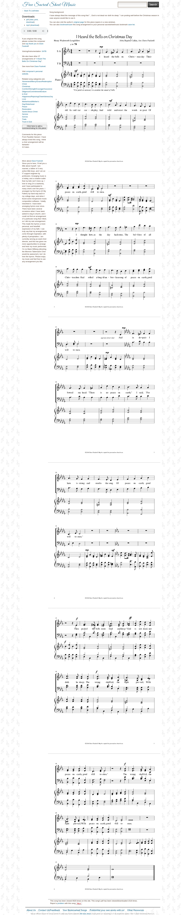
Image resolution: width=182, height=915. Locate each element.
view (31, 20)
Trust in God (27, 122)
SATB (44, 51)
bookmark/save (66, 25)
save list (131, 25)
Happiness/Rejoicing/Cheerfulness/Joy (37, 96)
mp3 (28, 25)
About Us (31, 910)
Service (25, 114)
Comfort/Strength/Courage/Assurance (37, 89)
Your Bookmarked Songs (75, 910)
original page (79, 22)
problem (61, 903)
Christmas (26, 86)
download (30, 22)
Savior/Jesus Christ (30, 112)
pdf (27, 20)
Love (24, 99)
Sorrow (25, 117)
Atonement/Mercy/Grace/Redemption (37, 81)
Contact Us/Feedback (49, 910)
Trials (24, 119)
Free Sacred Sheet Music (49, 5)
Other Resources (135, 910)
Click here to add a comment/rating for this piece (34, 127)
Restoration (26, 109)
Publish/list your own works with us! (107, 910)
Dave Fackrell (39, 66)
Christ (24, 84)
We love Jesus (85, 914)
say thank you (31, 44)
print (36, 20)
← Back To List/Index (30, 11)
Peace (24, 107)
